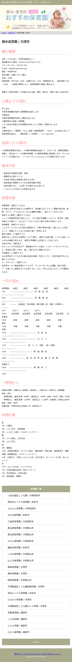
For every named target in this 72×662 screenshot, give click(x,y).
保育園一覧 (36, 489)
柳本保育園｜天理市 (17, 573)
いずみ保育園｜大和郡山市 (21, 554)
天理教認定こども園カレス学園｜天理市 (27, 606)
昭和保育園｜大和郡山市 (20, 580)
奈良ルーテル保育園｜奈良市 (22, 593)
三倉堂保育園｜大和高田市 (21, 521)
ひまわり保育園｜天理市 (20, 599)
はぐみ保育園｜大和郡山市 (21, 560)
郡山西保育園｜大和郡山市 (21, 528)
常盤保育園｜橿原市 (17, 612)
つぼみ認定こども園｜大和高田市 (24, 495)
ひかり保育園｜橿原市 (18, 632)
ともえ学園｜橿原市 (17, 625)
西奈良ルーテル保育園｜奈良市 (23, 502)
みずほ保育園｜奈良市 (18, 515)
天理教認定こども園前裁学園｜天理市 (26, 586)
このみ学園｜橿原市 (17, 619)
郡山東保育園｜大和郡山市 (21, 534)
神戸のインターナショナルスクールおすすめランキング (37, 654)
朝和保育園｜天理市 (17, 567)
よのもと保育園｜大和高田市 (22, 508)
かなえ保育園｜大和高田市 (21, 541)
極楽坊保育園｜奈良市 (18, 547)
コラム (36, 642)
